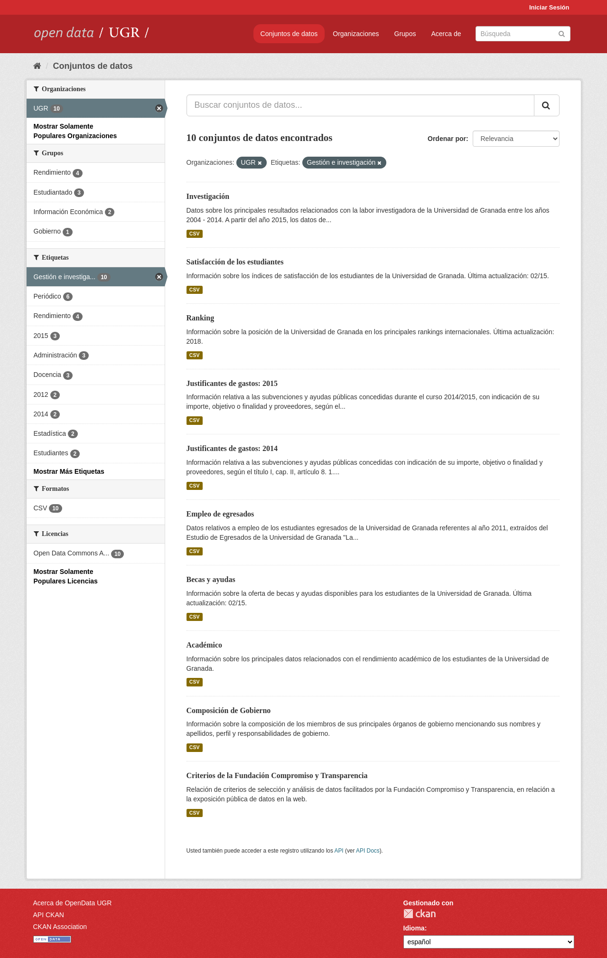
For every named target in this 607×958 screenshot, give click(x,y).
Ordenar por (447, 138)
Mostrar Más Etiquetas (69, 471)
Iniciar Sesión (549, 7)
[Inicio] (37, 66)
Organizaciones (356, 34)
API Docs (368, 850)
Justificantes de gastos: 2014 (232, 448)
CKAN (419, 914)
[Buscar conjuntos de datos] (523, 33)
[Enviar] (562, 33)
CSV (194, 233)
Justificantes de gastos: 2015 (232, 383)
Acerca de (446, 34)
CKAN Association (60, 926)
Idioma (414, 928)
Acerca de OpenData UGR (72, 903)
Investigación (208, 196)
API (338, 850)
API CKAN (48, 915)
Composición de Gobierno (229, 710)
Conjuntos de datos (289, 34)
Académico (205, 645)
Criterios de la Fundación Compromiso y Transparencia (277, 775)
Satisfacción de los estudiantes (235, 262)
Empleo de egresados (220, 514)
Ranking (201, 318)
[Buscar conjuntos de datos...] (360, 105)
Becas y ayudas (211, 579)
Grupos (405, 34)
